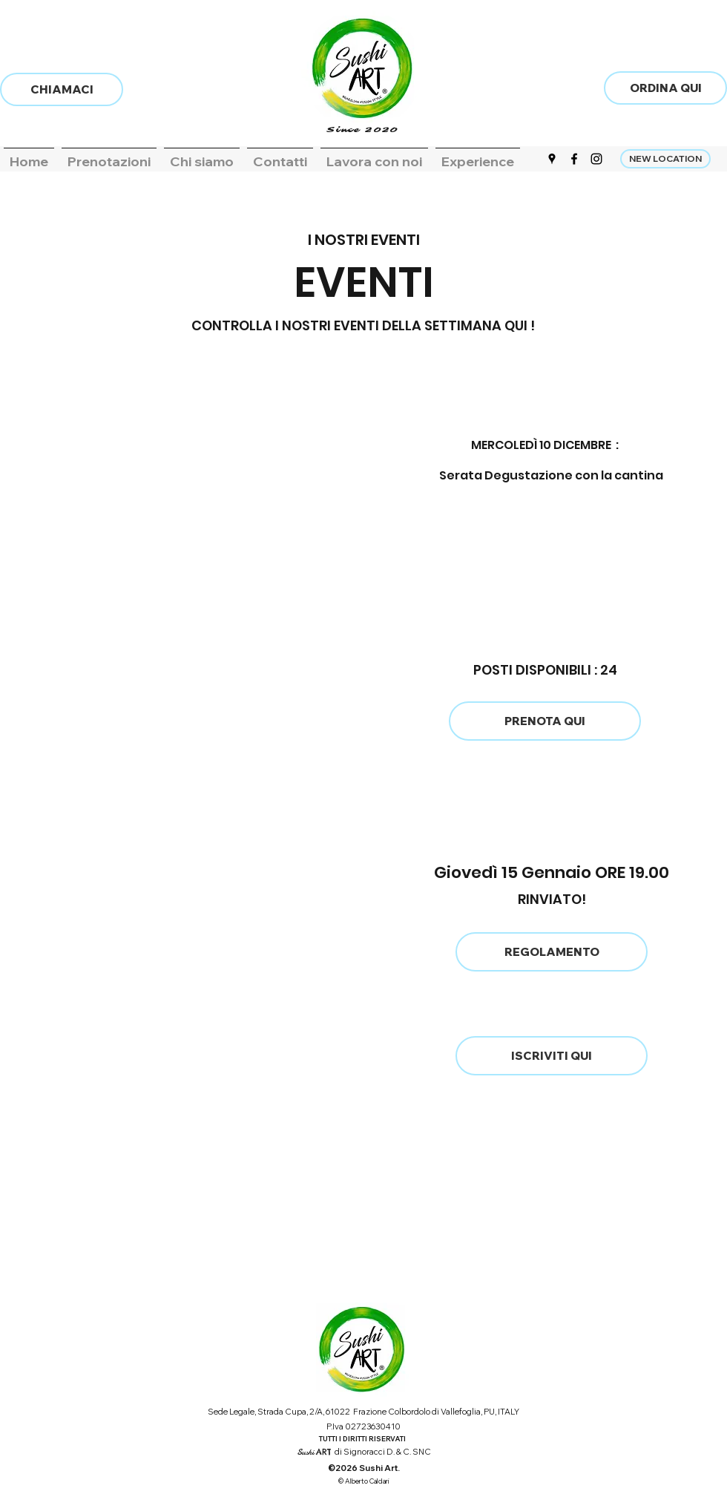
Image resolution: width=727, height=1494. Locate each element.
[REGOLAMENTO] (551, 952)
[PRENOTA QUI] (545, 721)
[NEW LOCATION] (665, 158)
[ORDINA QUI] (665, 88)
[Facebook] (574, 158)
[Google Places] (552, 158)
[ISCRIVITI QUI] (551, 1055)
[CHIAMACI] (61, 89)
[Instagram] (596, 158)
